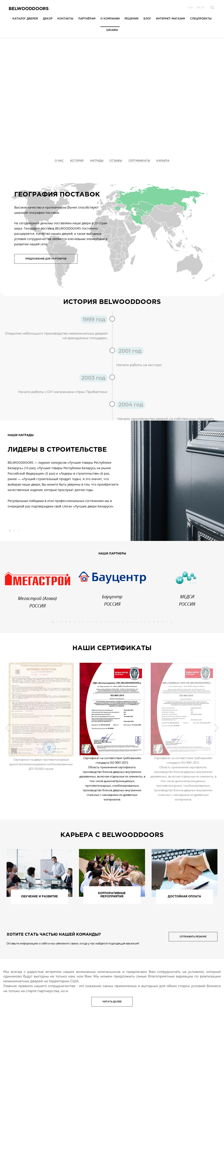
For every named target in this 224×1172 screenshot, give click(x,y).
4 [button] (66, 622)
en (198, 7)
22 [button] (145, 622)
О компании (110, 19)
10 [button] (92, 622)
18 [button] (127, 622)
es (202, 7)
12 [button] (101, 622)
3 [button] (18, 530)
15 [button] (114, 622)
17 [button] (123, 622)
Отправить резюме (193, 937)
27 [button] (166, 622)
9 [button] (88, 622)
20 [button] (136, 622)
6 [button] (75, 622)
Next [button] (216, 728)
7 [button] (79, 622)
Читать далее (112, 1002)
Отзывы (116, 161)
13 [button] (105, 622)
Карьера (162, 161)
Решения (131, 19)
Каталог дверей (25, 19)
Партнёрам (86, 19)
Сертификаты (139, 161)
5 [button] (70, 622)
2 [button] (14, 530)
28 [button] (171, 622)
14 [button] (110, 622)
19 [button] (132, 622)
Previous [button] (7, 728)
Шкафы (112, 30)
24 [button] (153, 622)
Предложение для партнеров (45, 259)
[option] (65, 468)
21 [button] (140, 622)
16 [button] (118, 622)
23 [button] (149, 622)
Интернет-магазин (170, 19)
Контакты (65, 19)
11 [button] (96, 622)
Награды (96, 161)
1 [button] (10, 530)
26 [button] (162, 622)
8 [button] (83, 622)
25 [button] (158, 622)
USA (190, 7)
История (77, 161)
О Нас (59, 161)
